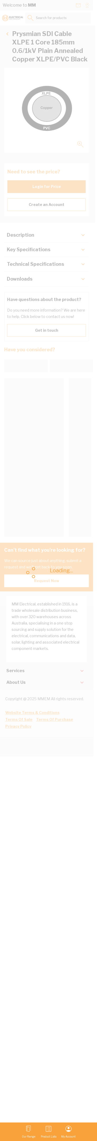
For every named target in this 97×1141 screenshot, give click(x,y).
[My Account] (68, 1131)
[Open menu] (28, 1131)
